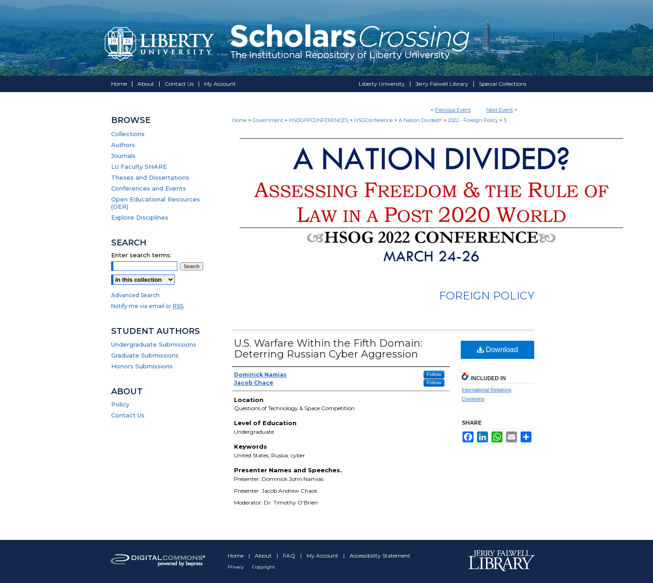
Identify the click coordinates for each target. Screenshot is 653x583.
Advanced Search (135, 295)
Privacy (236, 567)
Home (239, 120)
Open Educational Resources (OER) (155, 203)
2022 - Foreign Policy (473, 120)
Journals (123, 155)
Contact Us (128, 415)
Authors (123, 144)
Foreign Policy (486, 295)
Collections (128, 133)
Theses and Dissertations (150, 177)
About (264, 555)
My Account (323, 555)
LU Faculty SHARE (139, 166)
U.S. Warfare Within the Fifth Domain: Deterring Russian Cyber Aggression (328, 348)
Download (497, 349)
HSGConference (374, 120)
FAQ (290, 555)
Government (268, 120)
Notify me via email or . (148, 306)
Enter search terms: (141, 255)
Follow (434, 374)
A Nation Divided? (421, 120)
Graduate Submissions (145, 355)
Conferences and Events (148, 188)
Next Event (499, 110)
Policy (120, 404)
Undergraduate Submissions (153, 344)
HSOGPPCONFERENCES (319, 120)
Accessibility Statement (380, 555)
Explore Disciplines (139, 217)
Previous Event (453, 110)
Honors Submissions (142, 366)
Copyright (263, 567)
